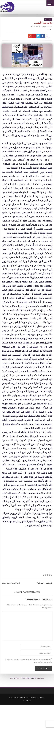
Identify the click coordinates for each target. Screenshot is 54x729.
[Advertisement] (28, 613)
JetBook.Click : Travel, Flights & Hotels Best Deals (27, 678)
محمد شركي (46, 26)
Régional (48, 20)
